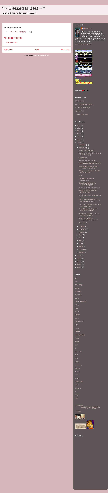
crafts (77, 298)
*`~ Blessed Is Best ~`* (23, 8)
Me (76, 348)
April (80, 243)
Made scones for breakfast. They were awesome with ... (89, 200)
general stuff (79, 321)
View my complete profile (83, 44)
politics (77, 361)
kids (76, 345)
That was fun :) (83, 158)
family (77, 305)
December (82, 145)
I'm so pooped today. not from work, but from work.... (88, 167)
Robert (77, 371)
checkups (78, 291)
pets (76, 355)
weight (77, 395)
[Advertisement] (82, 473)
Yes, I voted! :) (83, 223)
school (77, 378)
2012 (79, 136)
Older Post (65, 50)
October (82, 226)
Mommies (77, 410)
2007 (79, 261)
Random (93, 408)
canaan (77, 288)
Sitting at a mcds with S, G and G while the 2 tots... (89, 171)
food (76, 308)
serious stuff (79, 381)
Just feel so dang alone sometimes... (86, 179)
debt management (81, 301)
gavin (77, 318)
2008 (79, 258)
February (82, 249)
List (89, 408)
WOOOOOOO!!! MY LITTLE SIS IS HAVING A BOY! (89, 214)
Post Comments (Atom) (41, 55)
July (80, 235)
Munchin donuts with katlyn (87, 160)
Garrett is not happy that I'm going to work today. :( (90, 154)
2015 (79, 128)
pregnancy (78, 365)
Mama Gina (87, 28)
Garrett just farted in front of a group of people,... (88, 191)
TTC (76, 391)
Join (87, 408)
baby (76, 281)
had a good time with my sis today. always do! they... (90, 205)
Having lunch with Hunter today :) (89, 187)
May (80, 240)
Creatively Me (79, 101)
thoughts (78, 388)
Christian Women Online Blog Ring (90, 407)
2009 (79, 255)
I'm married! (78, 411)
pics (76, 358)
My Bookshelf (79, 111)
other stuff (78, 351)
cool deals (78, 295)
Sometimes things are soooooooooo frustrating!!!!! (88, 219)
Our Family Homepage (82, 107)
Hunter (77, 338)
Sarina (77, 375)
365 (76, 278)
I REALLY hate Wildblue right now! (90, 163)
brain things (79, 285)
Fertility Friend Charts (82, 114)
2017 (79, 125)
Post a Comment (11, 42)
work (76, 398)
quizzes (77, 368)
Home (37, 50)
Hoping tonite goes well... (87, 150)
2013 (79, 134)
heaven (77, 328)
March (81, 246)
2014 (79, 131)
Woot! (80, 175)
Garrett (77, 315)
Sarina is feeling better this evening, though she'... (87, 184)
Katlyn (77, 341)
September (83, 229)
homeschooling (80, 335)
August (81, 232)
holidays (77, 331)
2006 (79, 264)
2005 (79, 267)
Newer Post (8, 50)
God (76, 325)
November (82, 148)
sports (77, 385)
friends (77, 311)
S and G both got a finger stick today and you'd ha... (88, 210)
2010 (79, 142)
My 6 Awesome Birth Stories (84, 104)
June (81, 238)
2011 (79, 139)
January (82, 252)
